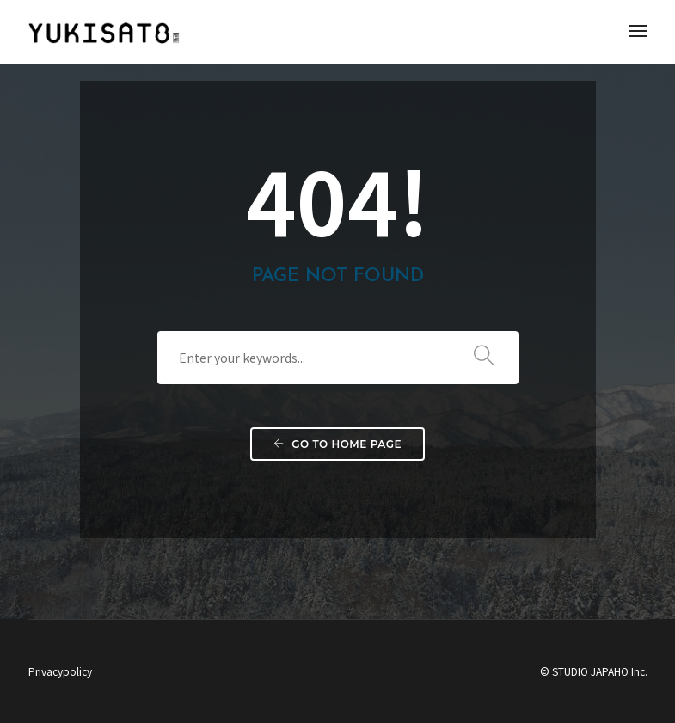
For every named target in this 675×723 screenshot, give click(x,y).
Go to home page (337, 444)
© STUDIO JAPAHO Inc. (593, 671)
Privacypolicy (60, 671)
